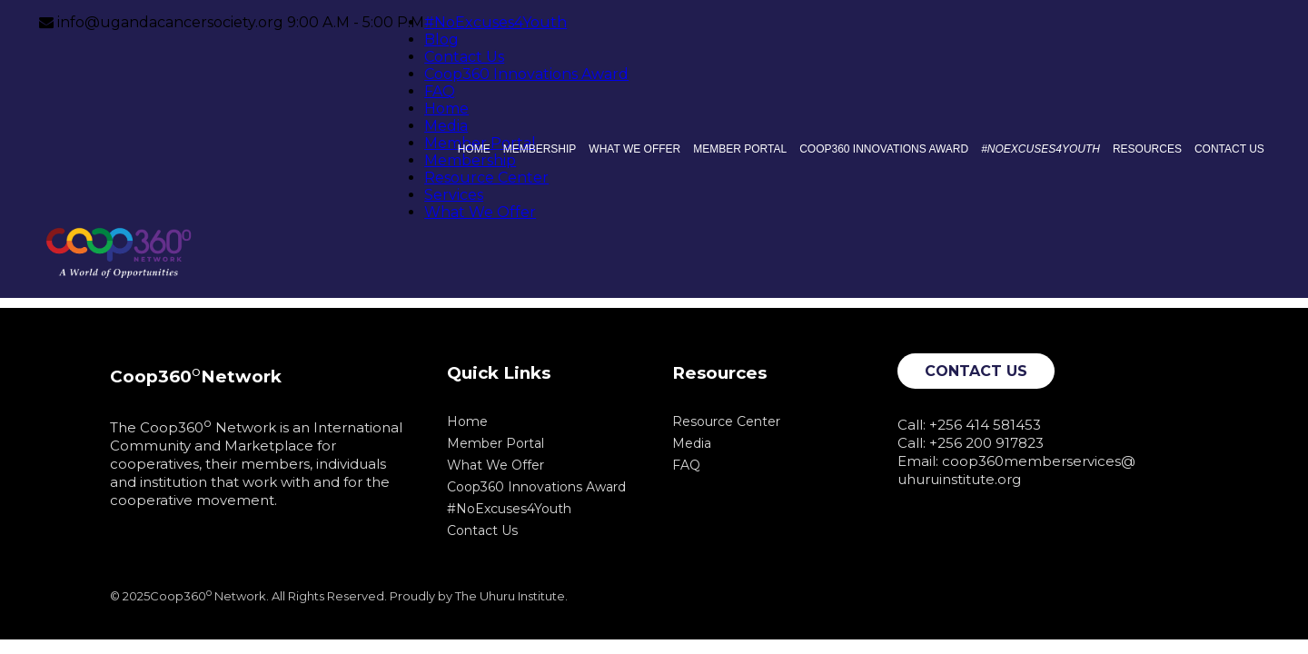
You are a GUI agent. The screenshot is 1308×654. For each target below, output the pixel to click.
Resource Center (486, 177)
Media (446, 125)
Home (446, 108)
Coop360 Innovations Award (526, 74)
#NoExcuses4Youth (495, 22)
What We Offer (480, 212)
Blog (441, 39)
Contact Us (464, 56)
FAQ (439, 91)
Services (453, 194)
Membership (470, 160)
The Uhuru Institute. (511, 596)
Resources (1147, 149)
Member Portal (740, 149)
